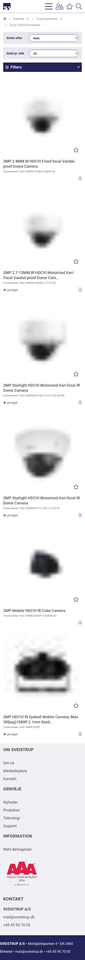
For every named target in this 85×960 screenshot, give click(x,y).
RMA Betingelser (17, 849)
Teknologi (11, 818)
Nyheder (10, 802)
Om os (8, 763)
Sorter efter (14, 38)
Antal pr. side (15, 53)
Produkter (11, 810)
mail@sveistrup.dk (19, 917)
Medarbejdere (15, 771)
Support (10, 826)
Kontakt (9, 778)
